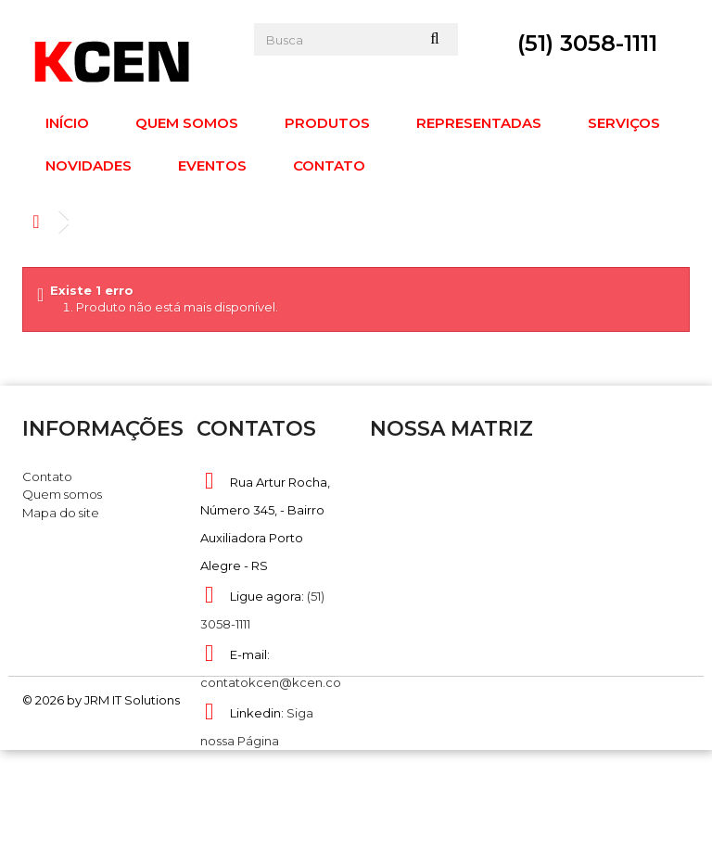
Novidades (88, 165)
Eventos (212, 165)
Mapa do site (60, 512)
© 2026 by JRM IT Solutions (101, 800)
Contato (329, 165)
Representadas (478, 123)
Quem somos (186, 123)
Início (67, 123)
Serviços (624, 123)
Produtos (327, 123)
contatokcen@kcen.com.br (284, 682)
